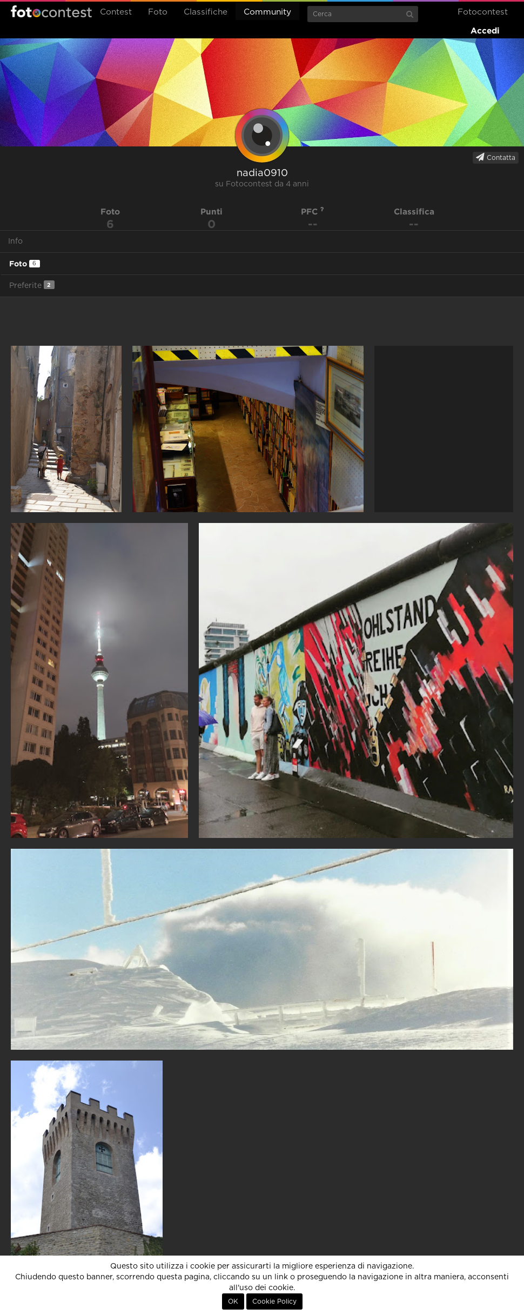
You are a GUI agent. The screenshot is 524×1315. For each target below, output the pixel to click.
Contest (116, 12)
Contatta (495, 157)
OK (233, 1301)
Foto (157, 12)
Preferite (32, 285)
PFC (312, 211)
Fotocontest (51, 11)
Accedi (485, 30)
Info (15, 241)
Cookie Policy (274, 1301)
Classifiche (205, 12)
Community (267, 12)
